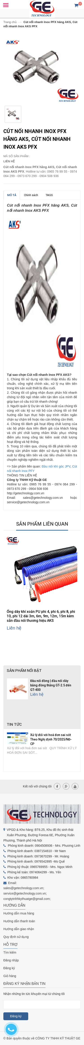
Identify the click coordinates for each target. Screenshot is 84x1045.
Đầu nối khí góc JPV (56, 466)
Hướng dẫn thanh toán (19, 921)
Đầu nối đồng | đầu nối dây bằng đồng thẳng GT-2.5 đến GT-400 (50, 685)
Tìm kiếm (9, 952)
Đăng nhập (11, 960)
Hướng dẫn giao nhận (18, 929)
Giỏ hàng (9, 976)
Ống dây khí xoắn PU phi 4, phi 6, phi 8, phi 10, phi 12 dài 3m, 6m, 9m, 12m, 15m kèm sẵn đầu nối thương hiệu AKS (41, 616)
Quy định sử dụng (16, 937)
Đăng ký (9, 968)
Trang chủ (10, 22)
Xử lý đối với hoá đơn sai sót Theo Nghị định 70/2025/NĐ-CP (51, 739)
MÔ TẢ (11, 195)
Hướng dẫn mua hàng (18, 913)
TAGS (49, 195)
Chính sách (31, 195)
